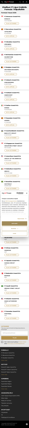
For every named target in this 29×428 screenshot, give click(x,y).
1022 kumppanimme (11, 201)
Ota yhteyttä (4, 405)
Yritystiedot (4, 412)
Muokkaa (14, 228)
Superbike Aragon (6, 381)
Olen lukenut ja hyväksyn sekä (15, 342)
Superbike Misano (6, 384)
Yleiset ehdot (22, 342)
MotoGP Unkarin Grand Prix (9, 369)
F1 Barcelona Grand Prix (8, 355)
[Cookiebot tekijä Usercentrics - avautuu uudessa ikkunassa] (17, 193)
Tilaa (14, 338)
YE (2, 415)
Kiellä (14, 233)
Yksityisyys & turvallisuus (8, 417)
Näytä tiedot (21, 218)
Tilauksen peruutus (6, 403)
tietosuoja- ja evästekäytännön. (16, 343)
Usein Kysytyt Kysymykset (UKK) (10, 395)
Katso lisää (4, 360)
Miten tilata (4, 398)
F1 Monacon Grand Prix (7, 353)
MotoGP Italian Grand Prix (8, 367)
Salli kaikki (14, 223)
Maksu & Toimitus (6, 400)
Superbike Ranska (6, 386)
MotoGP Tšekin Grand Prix (8, 372)
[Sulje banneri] (26, 193)
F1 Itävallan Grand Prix (7, 358)
